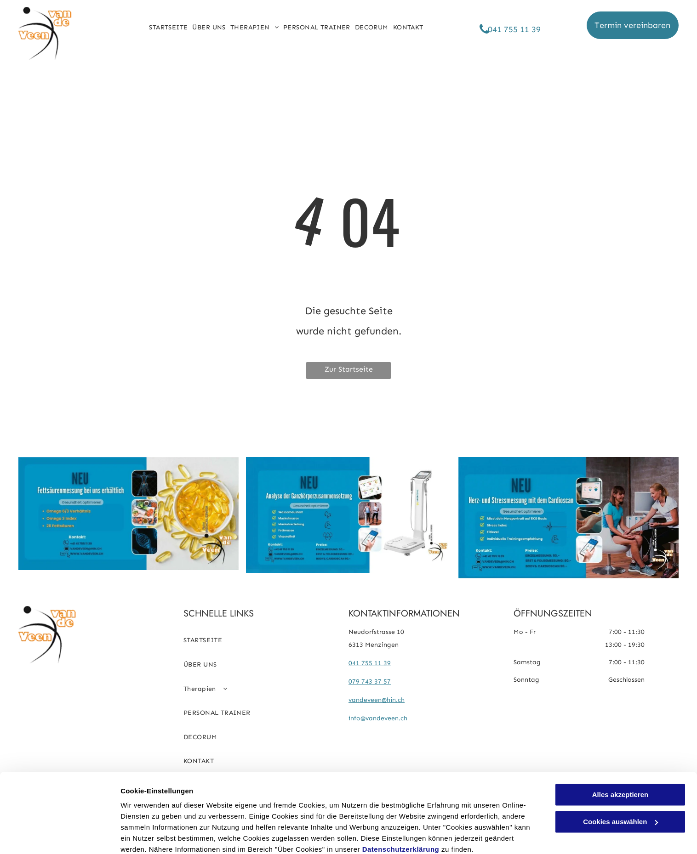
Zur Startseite (349, 369)
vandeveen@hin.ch (376, 700)
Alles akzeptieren (620, 756)
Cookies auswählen (152, 836)
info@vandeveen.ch (377, 718)
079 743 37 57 (369, 681)
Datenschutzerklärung (401, 810)
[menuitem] (168, 27)
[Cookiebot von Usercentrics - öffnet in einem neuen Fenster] (59, 836)
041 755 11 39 (369, 663)
